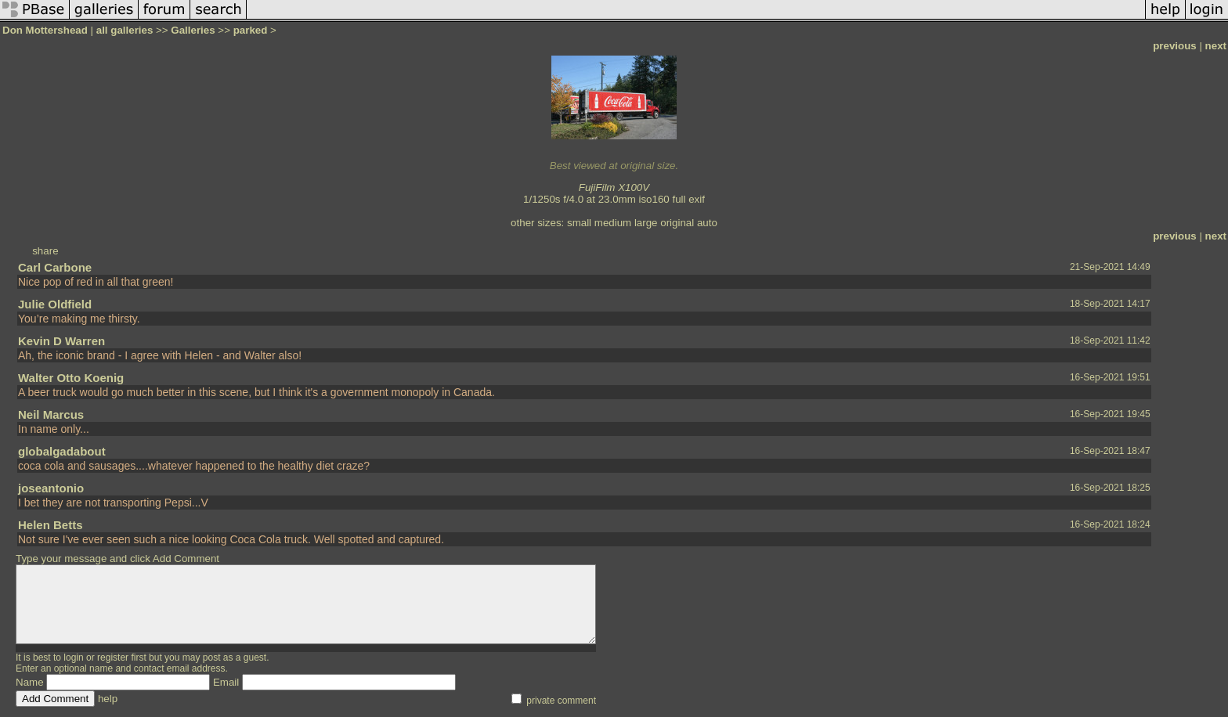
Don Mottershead (45, 30)
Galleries (193, 30)
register (112, 657)
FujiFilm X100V (614, 187)
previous (1175, 46)
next (1215, 46)
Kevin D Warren (61, 341)
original (677, 223)
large (646, 223)
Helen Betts (50, 524)
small (579, 223)
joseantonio (51, 488)
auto (707, 223)
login (73, 657)
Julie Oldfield (55, 304)
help (107, 698)
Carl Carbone (55, 267)
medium (612, 223)
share (45, 251)
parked (250, 30)
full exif (688, 199)
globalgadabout (62, 451)
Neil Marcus (51, 414)
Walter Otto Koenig (71, 377)
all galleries (125, 30)
